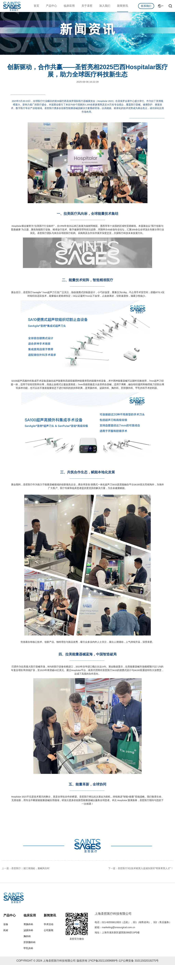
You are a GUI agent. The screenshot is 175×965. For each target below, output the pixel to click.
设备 (5, 924)
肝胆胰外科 (30, 942)
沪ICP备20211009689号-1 (104, 960)
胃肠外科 (28, 924)
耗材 (5, 930)
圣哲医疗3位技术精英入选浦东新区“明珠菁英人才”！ (145, 868)
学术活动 (48, 924)
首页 (36, 5)
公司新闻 (48, 930)
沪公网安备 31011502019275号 (139, 960)
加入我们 (104, 5)
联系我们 (146, 5)
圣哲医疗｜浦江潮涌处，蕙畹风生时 (30, 868)
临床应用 (69, 5)
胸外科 (27, 936)
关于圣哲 (87, 5)
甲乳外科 (28, 948)
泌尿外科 (28, 930)
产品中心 (51, 5)
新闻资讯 (122, 5)
